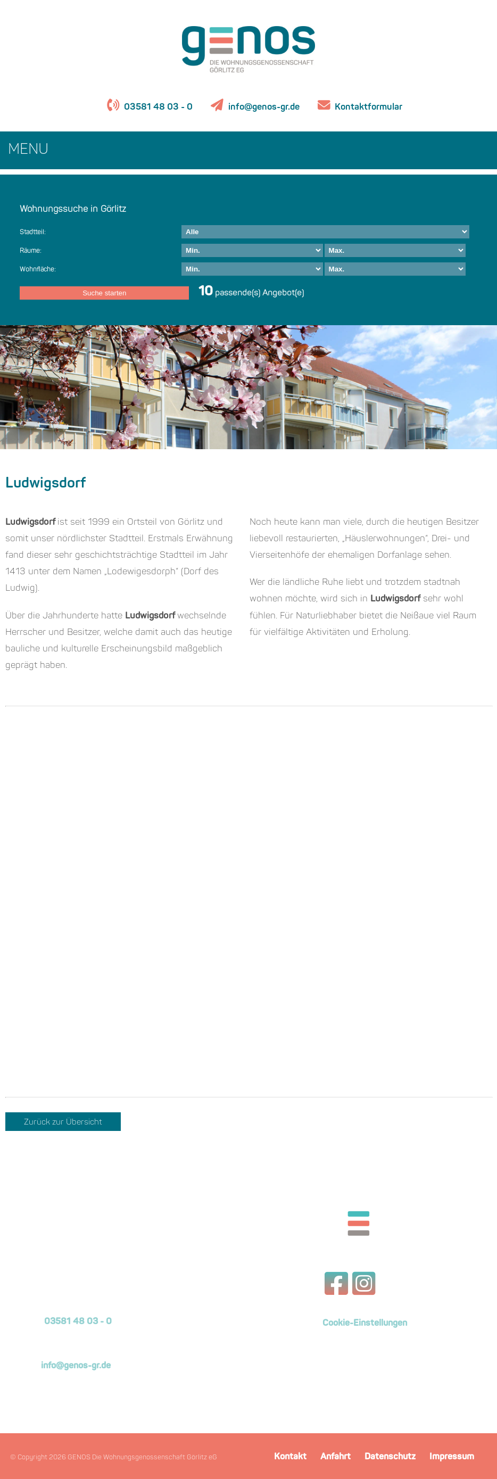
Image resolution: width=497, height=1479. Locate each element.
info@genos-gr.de (264, 107)
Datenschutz (390, 1457)
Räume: (31, 251)
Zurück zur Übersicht (63, 1123)
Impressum (451, 1457)
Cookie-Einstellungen (364, 1323)
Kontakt (290, 1457)
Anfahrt (335, 1457)
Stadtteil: (33, 232)
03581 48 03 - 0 (157, 107)
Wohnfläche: (38, 270)
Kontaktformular (367, 107)
